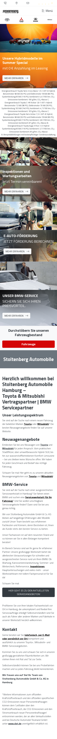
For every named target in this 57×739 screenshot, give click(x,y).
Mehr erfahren (16, 78)
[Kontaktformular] (28, 3)
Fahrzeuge (28, 344)
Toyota (44, 445)
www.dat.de (14, 723)
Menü (47, 11)
